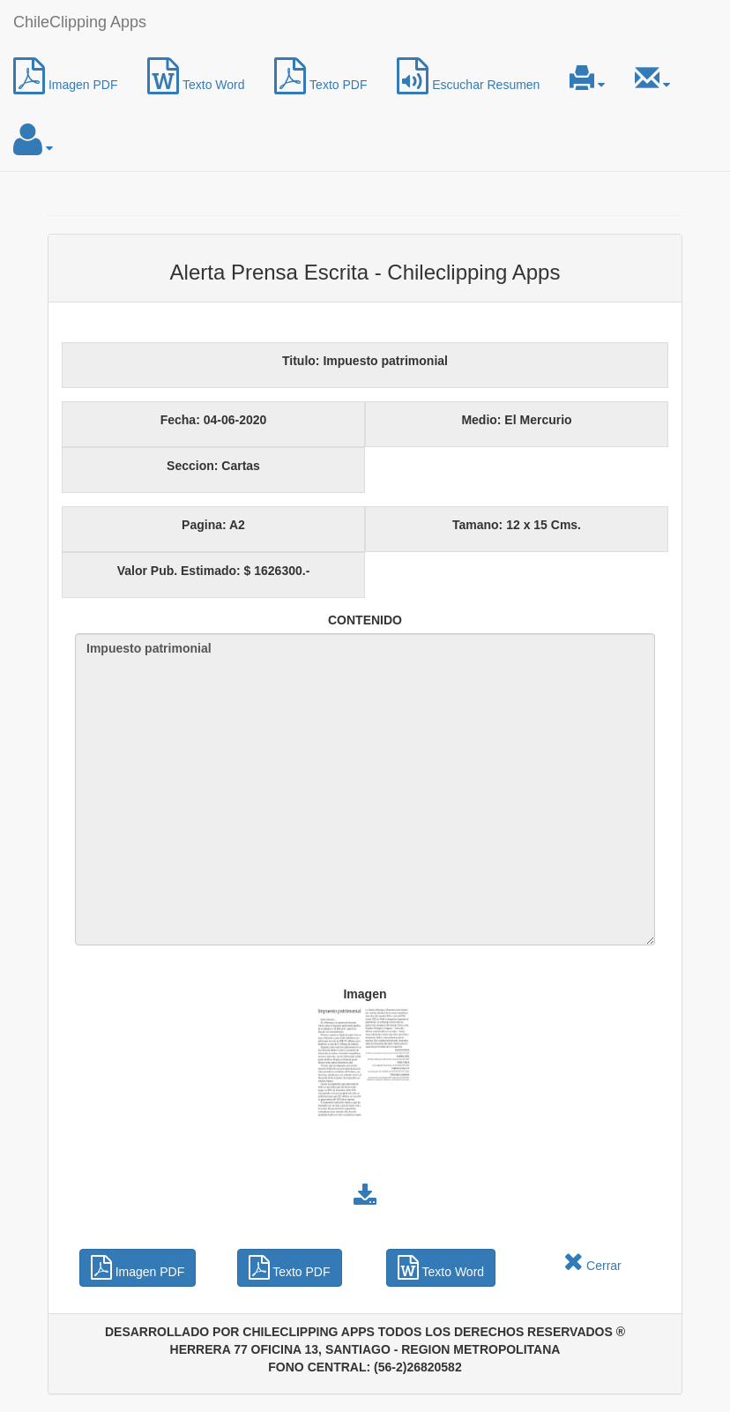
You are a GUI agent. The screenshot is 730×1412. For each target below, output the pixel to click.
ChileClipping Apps (79, 22)
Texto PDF (320, 75)
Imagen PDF (65, 75)
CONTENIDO (365, 620)
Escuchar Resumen (468, 75)
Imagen (364, 994)
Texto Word (195, 75)
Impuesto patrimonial (365, 789)
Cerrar (592, 1266)
